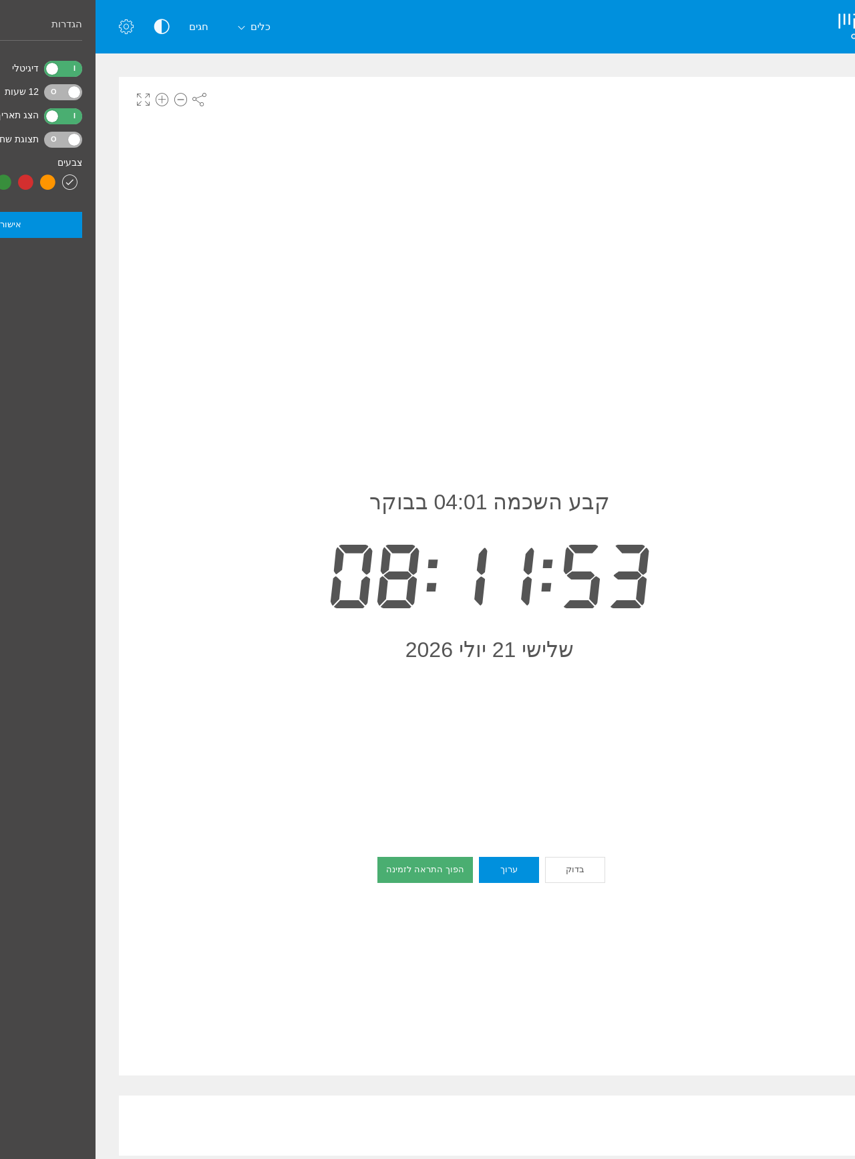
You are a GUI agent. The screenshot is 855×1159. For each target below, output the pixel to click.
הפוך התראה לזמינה (329, 869)
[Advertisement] (394, 1126)
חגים (103, 26)
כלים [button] (156, 28)
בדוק (479, 869)
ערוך (413, 869)
